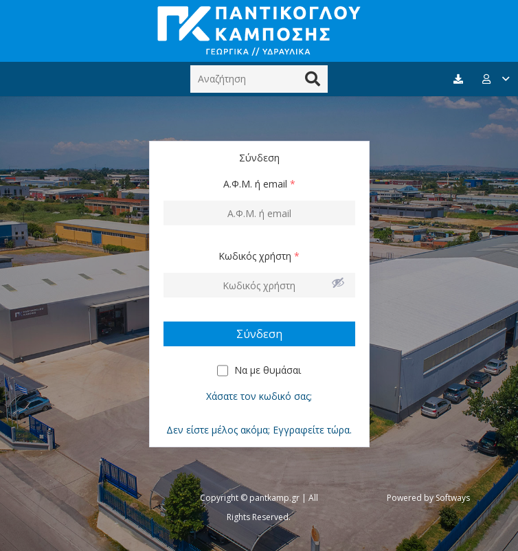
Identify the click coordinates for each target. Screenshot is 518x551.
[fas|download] (460, 79)
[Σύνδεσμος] (259, 31)
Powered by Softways (428, 498)
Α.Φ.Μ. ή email (259, 183)
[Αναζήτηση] (259, 78)
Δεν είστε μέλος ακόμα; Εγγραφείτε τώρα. (259, 429)
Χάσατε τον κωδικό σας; (259, 396)
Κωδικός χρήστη (259, 255)
